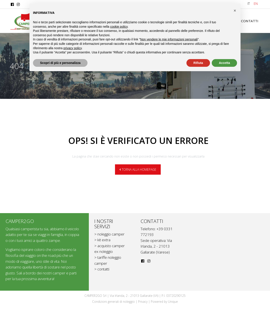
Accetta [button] (224, 63)
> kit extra (102, 239)
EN (256, 3)
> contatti (101, 269)
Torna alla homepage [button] (137, 169)
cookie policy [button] (119, 26)
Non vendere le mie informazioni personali (168, 39)
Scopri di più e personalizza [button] (60, 63)
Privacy (143, 301)
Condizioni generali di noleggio (113, 301)
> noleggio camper (109, 234)
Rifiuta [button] (198, 63)
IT (249, 3)
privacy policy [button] (73, 48)
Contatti (249, 21)
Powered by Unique (164, 301)
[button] (234, 10)
